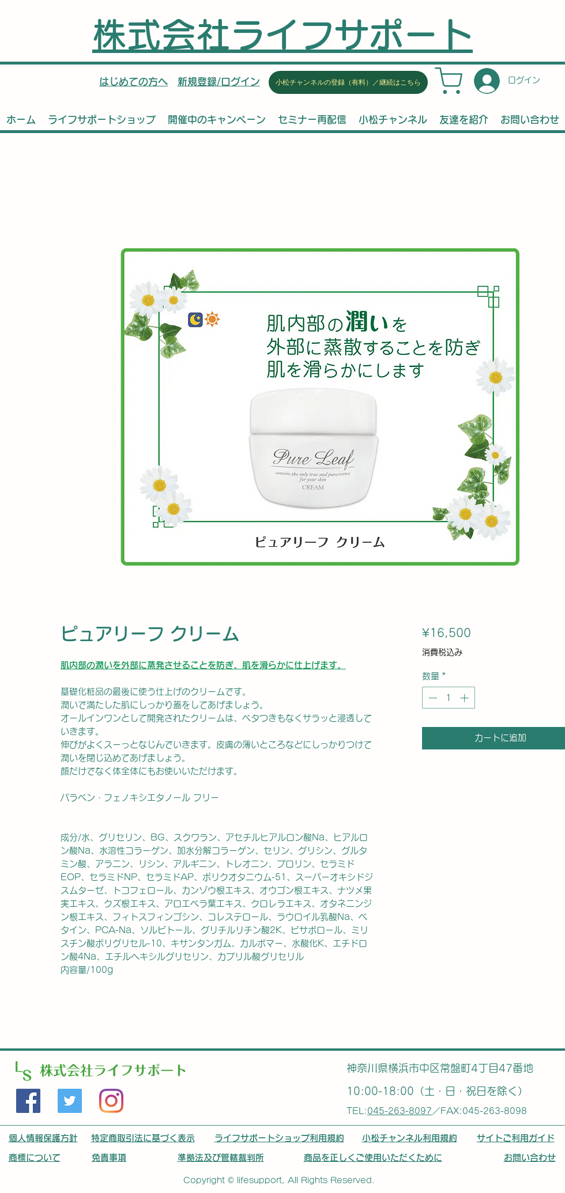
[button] (219, 81)
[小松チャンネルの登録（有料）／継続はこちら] (348, 82)
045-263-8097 (399, 1111)
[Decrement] (431, 698)
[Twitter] (70, 1101)
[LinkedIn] (111, 1101)
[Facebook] (28, 1101)
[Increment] (465, 698)
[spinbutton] (448, 698)
